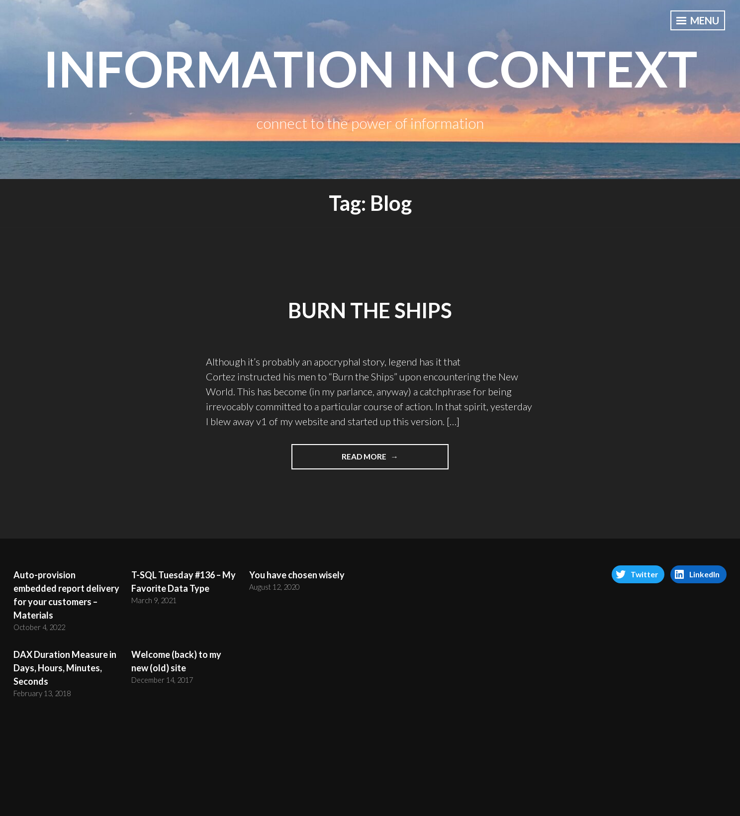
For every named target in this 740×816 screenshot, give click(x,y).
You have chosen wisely (297, 574)
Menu (697, 20)
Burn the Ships (370, 310)
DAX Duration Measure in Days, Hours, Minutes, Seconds (64, 668)
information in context (370, 68)
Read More (375, 460)
